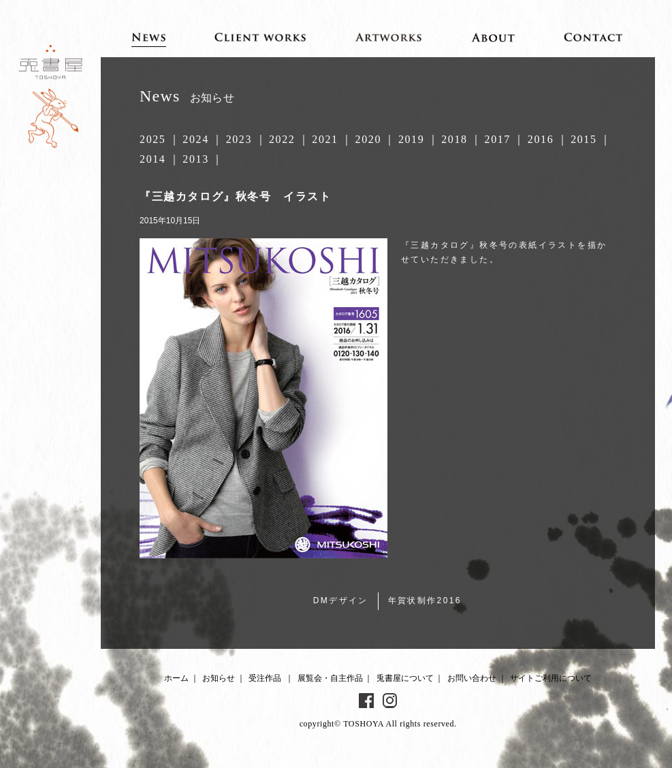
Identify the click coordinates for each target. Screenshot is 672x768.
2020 (368, 139)
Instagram (390, 700)
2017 (498, 139)
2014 (152, 159)
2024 (195, 139)
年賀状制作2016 (425, 600)
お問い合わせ (471, 678)
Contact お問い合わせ (593, 36)
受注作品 (265, 678)
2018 (454, 139)
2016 (541, 139)
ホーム (176, 678)
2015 (583, 139)
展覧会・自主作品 (330, 678)
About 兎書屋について (493, 36)
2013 (195, 159)
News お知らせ (149, 36)
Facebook (366, 700)
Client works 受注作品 (260, 36)
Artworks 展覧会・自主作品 (389, 36)
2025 (152, 139)
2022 (282, 139)
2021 (325, 139)
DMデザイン (340, 600)
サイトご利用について (551, 678)
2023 (239, 139)
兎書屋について (405, 678)
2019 (411, 139)
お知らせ (218, 678)
